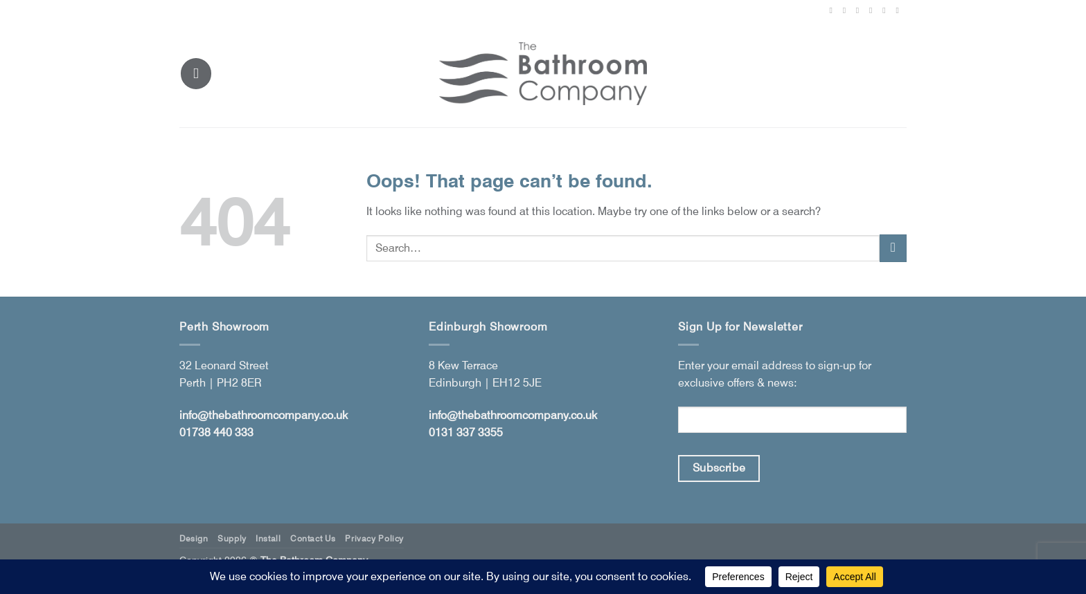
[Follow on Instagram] (847, 10)
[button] (196, 73)
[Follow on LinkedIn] (886, 10)
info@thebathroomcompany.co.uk (263, 415)
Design (193, 538)
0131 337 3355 (466, 432)
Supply (232, 538)
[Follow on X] (860, 10)
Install (268, 538)
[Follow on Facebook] (833, 10)
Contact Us (313, 538)
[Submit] (893, 247)
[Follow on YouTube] (900, 10)
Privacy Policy (374, 538)
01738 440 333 (216, 432)
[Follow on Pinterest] (873, 10)
